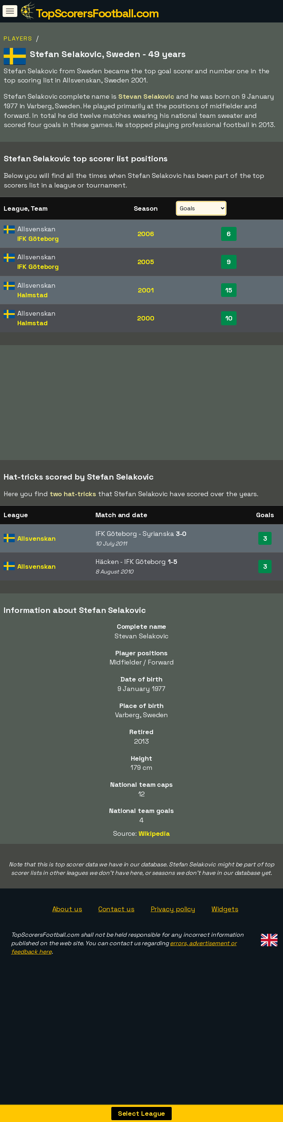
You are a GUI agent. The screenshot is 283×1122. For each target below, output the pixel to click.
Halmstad (32, 295)
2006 (145, 233)
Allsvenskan (36, 565)
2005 (145, 261)
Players (18, 38)
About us (67, 936)
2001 (146, 290)
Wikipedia (154, 860)
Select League (141, 1113)
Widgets (225, 936)
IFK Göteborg (38, 238)
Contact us (116, 936)
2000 (145, 318)
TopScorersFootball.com (97, 13)
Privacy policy (173, 936)
